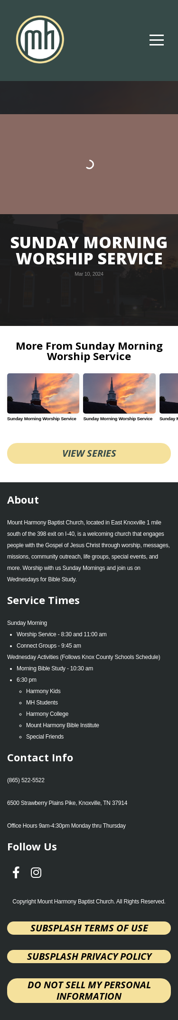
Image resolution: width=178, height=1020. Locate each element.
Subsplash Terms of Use (89, 927)
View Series (89, 453)
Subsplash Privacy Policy (89, 956)
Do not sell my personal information (89, 990)
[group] (43, 401)
